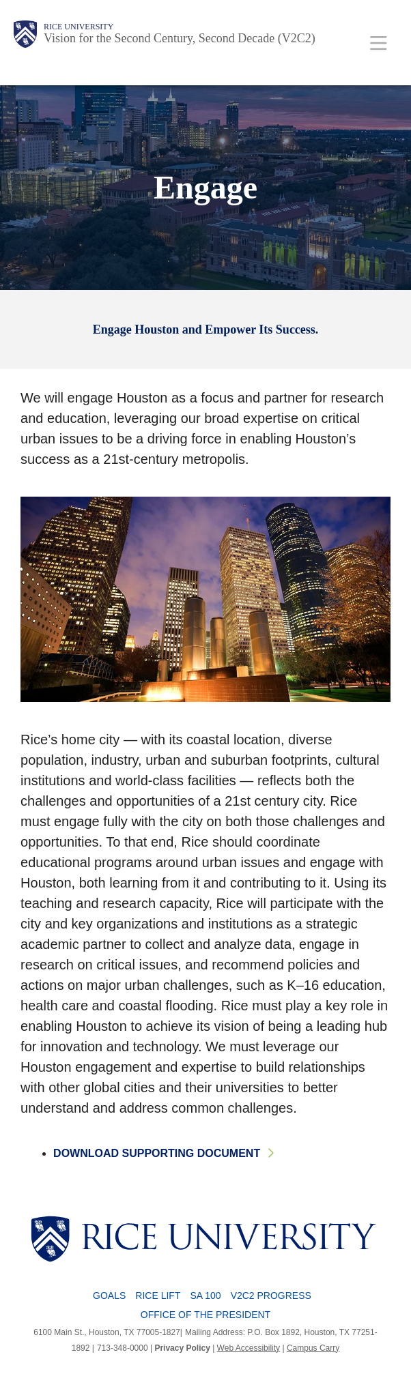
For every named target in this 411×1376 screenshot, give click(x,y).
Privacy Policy (182, 1348)
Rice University (78, 27)
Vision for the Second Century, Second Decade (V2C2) (179, 38)
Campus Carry (313, 1348)
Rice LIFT (157, 1295)
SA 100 (205, 1295)
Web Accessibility (248, 1348)
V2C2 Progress (271, 1295)
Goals (109, 1295)
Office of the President (205, 1314)
